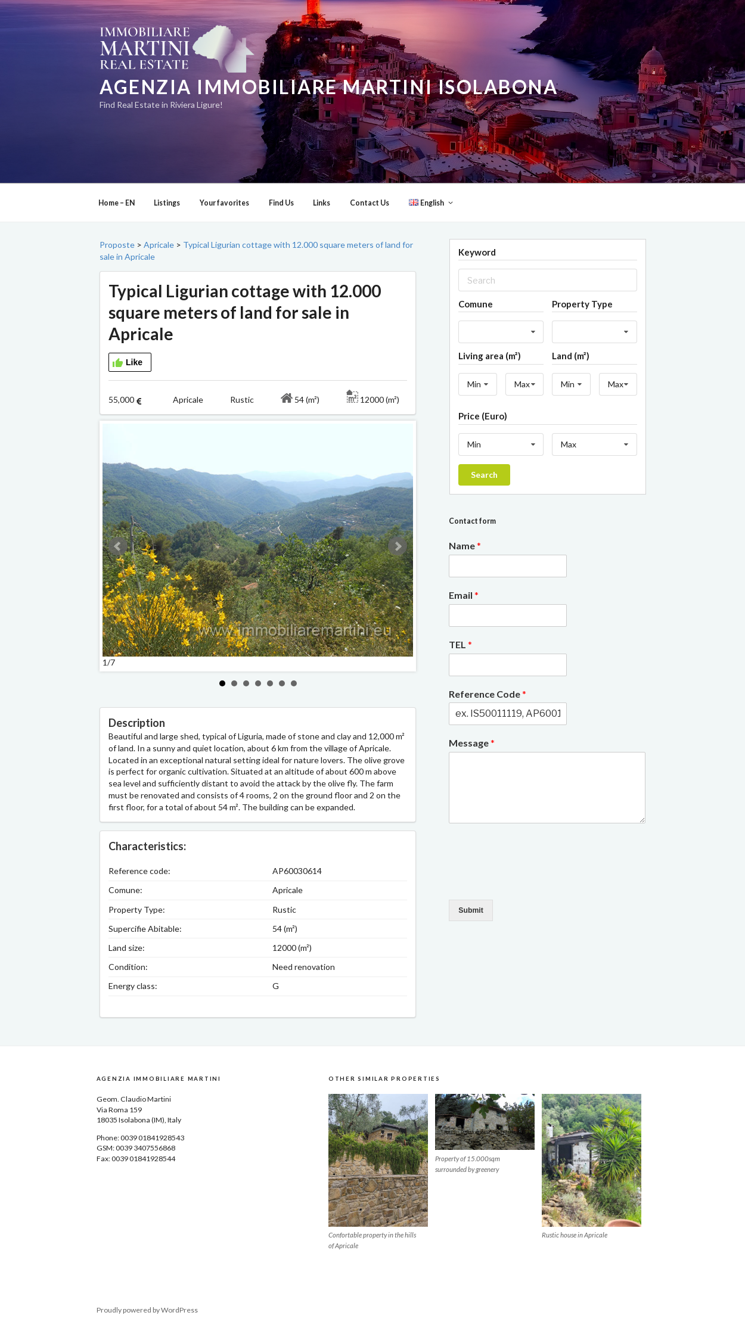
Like (127, 362)
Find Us (281, 202)
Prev (118, 546)
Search (484, 474)
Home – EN (116, 202)
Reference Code (487, 693)
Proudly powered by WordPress (147, 1309)
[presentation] (539, 880)
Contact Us (369, 202)
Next (397, 546)
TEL (460, 644)
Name (465, 545)
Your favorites (224, 202)
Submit (470, 910)
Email (464, 595)
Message (472, 742)
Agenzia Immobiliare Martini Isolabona (329, 87)
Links (321, 202)
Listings (167, 202)
